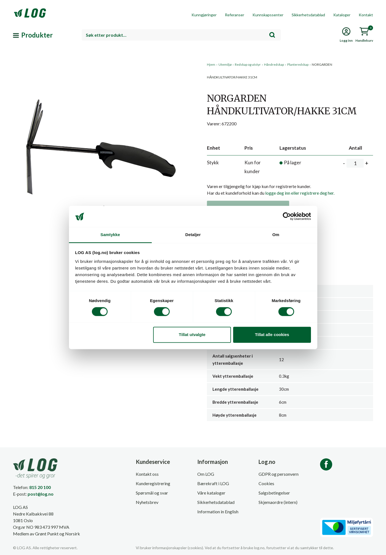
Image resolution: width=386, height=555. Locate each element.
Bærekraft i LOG (213, 483)
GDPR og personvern (279, 474)
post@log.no (41, 493)
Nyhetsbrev (147, 502)
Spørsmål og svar (152, 492)
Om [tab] (275, 234)
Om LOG (205, 474)
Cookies (266, 483)
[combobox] (181, 35)
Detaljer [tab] (193, 234)
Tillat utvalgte (192, 334)
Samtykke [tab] (110, 234)
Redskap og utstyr (248, 64)
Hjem (211, 64)
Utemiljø (225, 64)
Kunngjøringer (204, 14)
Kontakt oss (147, 474)
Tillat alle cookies (272, 334)
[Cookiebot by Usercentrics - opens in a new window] (287, 216)
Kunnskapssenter (267, 14)
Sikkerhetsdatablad (308, 14)
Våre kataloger (211, 492)
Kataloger (341, 14)
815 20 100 (40, 487)
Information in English (217, 511)
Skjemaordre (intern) (278, 502)
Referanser (234, 14)
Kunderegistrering (153, 483)
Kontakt (366, 14)
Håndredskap (274, 64)
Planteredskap (297, 64)
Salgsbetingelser (274, 492)
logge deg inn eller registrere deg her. (299, 192)
